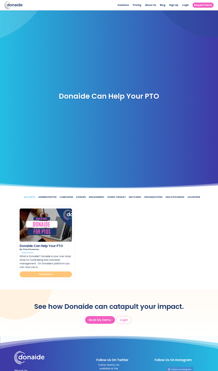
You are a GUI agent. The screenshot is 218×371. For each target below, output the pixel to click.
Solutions (123, 5)
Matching (135, 197)
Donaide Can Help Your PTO (41, 246)
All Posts (29, 197)
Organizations (153, 197)
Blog (162, 5)
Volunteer (193, 197)
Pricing (137, 5)
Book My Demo (100, 320)
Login (185, 5)
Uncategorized (174, 197)
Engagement (96, 197)
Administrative (47, 197)
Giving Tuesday (116, 197)
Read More (45, 274)
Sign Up (173, 5)
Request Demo (203, 5)
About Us (150, 5)
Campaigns (66, 197)
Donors (81, 197)
